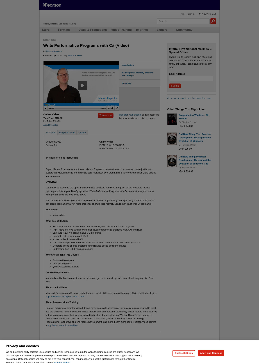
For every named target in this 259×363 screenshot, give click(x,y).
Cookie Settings (184, 357)
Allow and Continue (211, 357)
